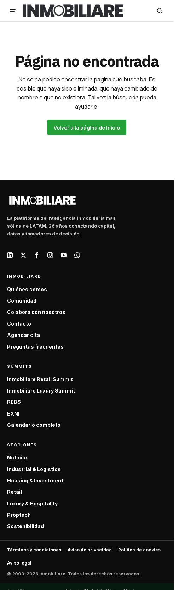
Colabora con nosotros (36, 312)
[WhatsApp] (77, 255)
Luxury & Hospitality (32, 503)
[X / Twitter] (23, 255)
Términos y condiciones (34, 549)
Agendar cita (23, 335)
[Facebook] (37, 255)
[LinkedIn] (10, 255)
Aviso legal (19, 563)
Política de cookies (139, 549)
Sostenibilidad (25, 526)
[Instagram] (50, 255)
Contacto (19, 324)
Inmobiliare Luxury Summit (41, 391)
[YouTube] (64, 255)
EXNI (13, 414)
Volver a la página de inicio (87, 127)
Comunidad (21, 301)
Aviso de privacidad (90, 549)
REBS (14, 402)
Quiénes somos (27, 289)
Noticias (18, 457)
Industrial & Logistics (34, 469)
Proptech (19, 515)
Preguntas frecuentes (35, 347)
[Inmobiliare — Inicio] (42, 200)
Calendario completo (33, 425)
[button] (12, 10)
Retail (14, 492)
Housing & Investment (35, 480)
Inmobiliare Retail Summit (40, 379)
